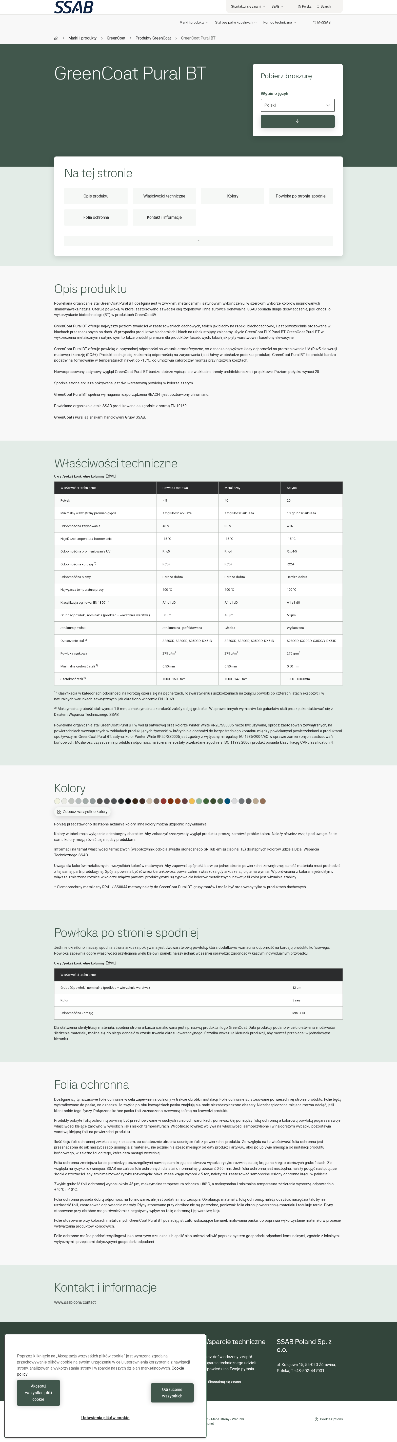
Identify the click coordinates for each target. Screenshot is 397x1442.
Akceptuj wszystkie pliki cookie (60, 1399)
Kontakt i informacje (164, 217)
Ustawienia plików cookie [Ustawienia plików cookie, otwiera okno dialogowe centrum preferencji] (105, 1417)
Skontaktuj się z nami (222, 1381)
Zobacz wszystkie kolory (82, 811)
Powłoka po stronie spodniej (301, 196)
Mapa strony (220, 1419)
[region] (105, 1392)
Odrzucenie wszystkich (151, 1399)
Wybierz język (274, 93)
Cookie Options (328, 1419)
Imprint (209, 1423)
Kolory (233, 196)
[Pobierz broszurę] (298, 121)
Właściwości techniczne (164, 196)
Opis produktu (96, 196)
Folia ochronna (96, 217)
